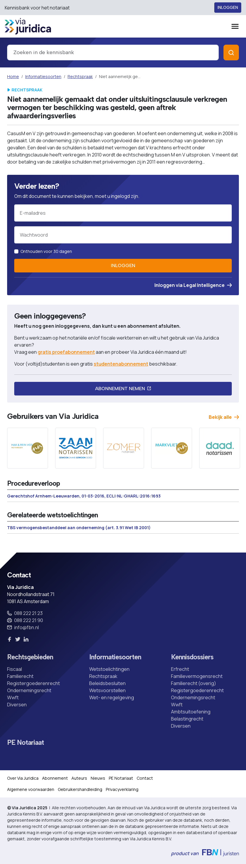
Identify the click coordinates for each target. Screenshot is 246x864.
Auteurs (79, 778)
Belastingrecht (187, 719)
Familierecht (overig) (193, 683)
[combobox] (113, 52)
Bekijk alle (224, 417)
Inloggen (228, 7)
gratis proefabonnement (66, 352)
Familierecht (20, 676)
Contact (145, 778)
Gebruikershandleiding (80, 789)
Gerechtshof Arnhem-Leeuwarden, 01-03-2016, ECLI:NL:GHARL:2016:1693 (84, 496)
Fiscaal (14, 669)
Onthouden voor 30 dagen (46, 251)
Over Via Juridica (23, 778)
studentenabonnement (121, 364)
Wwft (13, 697)
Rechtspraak (80, 76)
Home (13, 76)
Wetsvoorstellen (107, 690)
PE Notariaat (25, 742)
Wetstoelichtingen (109, 669)
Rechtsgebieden (30, 657)
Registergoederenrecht (33, 683)
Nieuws (98, 778)
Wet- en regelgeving (111, 697)
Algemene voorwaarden (30, 789)
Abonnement (55, 778)
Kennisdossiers (192, 657)
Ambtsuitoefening (190, 711)
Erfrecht (180, 669)
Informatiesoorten (43, 76)
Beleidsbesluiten (107, 683)
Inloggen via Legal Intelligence (193, 285)
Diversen (17, 704)
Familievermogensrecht (197, 676)
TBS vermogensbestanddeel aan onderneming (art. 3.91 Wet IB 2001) (79, 527)
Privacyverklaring (122, 789)
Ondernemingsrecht (29, 690)
